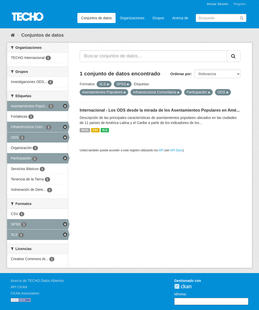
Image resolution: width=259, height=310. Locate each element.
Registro (240, 4)
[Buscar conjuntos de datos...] (153, 56)
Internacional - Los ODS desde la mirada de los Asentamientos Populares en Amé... (160, 110)
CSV (95, 130)
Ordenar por (180, 74)
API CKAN (19, 287)
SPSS (84, 130)
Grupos (158, 18)
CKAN (182, 286)
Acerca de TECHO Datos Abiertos (37, 281)
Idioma (180, 294)
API (161, 150)
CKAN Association (25, 293)
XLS (104, 130)
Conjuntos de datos (96, 18)
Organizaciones (132, 18)
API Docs (176, 150)
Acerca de (180, 18)
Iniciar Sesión (217, 4)
